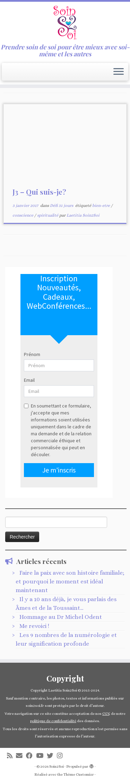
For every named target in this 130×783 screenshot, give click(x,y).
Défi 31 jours (62, 205)
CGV (105, 713)
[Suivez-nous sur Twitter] (52, 755)
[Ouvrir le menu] (118, 72)
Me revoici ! (34, 626)
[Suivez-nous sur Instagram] (61, 755)
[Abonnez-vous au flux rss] (11, 755)
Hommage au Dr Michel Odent (60, 617)
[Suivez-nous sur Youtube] (41, 755)
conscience (23, 215)
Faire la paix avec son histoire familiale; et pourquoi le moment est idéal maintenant (70, 582)
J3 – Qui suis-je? (39, 191)
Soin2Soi (56, 766)
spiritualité (48, 215)
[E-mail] (21, 755)
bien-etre (101, 205)
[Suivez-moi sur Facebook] (31, 755)
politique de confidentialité (53, 721)
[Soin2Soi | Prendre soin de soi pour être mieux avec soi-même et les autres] (65, 22)
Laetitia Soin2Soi (83, 215)
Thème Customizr (78, 774)
